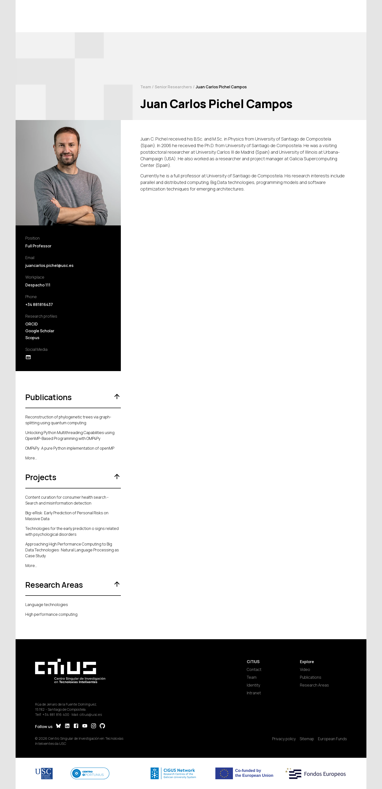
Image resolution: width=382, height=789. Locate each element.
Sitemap (307, 738)
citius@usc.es (91, 714)
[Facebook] (76, 726)
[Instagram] (93, 726)
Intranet (254, 693)
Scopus (32, 337)
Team (145, 87)
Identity (253, 685)
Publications (310, 677)
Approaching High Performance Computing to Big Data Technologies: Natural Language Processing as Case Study (72, 549)
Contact (254, 669)
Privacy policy (284, 738)
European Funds (332, 738)
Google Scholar (39, 331)
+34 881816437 (39, 304)
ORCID (31, 324)
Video (305, 669)
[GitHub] (102, 726)
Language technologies (46, 604)
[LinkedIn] (67, 726)
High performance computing (51, 614)
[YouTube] (85, 726)
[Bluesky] (58, 726)
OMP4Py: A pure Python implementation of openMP (69, 448)
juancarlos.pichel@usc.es (49, 265)
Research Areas (314, 685)
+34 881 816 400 (55, 714)
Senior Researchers (173, 87)
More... (31, 458)
